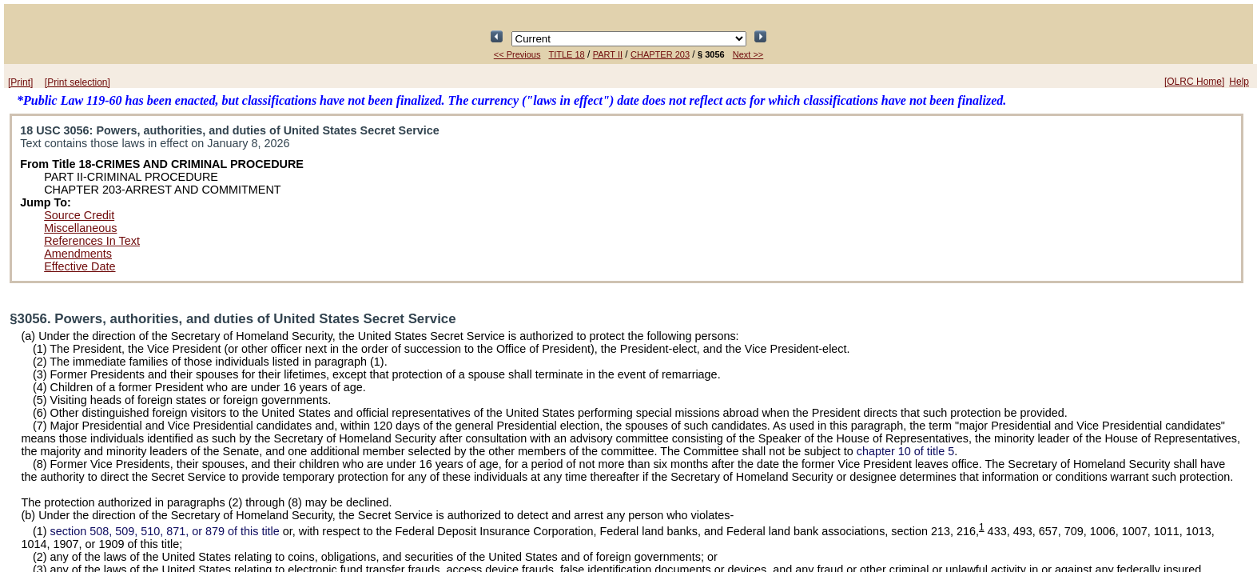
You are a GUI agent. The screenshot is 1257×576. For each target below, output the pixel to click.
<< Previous (517, 54)
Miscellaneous (80, 228)
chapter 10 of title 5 (905, 451)
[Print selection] (77, 82)
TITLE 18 (566, 54)
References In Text (92, 240)
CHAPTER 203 (660, 54)
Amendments (78, 253)
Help (1239, 81)
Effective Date (79, 266)
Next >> (748, 54)
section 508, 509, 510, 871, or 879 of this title (165, 531)
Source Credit (79, 215)
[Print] (20, 82)
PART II (608, 54)
